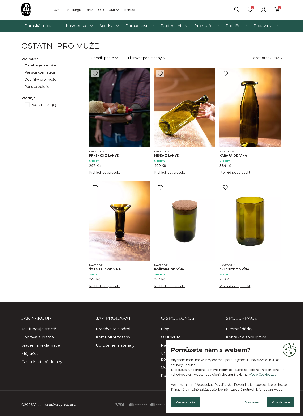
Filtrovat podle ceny (145, 58)
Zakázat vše (186, 402)
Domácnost (136, 26)
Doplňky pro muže (40, 80)
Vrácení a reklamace (40, 345)
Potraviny (263, 26)
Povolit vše (281, 402)
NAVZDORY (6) (43, 105)
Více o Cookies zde (263, 375)
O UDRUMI (106, 10)
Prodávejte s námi (113, 329)
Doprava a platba (37, 337)
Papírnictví (171, 26)
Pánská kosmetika (40, 72)
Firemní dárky (239, 329)
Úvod (57, 10)
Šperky (105, 26)
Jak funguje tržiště (80, 10)
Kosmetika (76, 26)
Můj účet (29, 353)
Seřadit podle (102, 58)
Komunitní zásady (113, 337)
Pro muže (203, 26)
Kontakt (130, 10)
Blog (165, 329)
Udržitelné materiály (115, 345)
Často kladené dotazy (41, 361)
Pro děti (233, 26)
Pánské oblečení (39, 87)
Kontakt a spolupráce (246, 337)
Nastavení (253, 402)
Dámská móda (39, 26)
